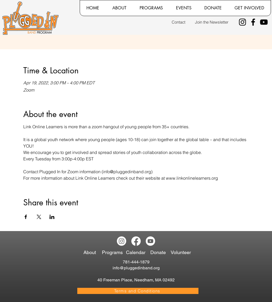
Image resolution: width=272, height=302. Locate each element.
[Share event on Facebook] (25, 217)
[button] (119, 8)
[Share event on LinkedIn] (52, 217)
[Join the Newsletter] (211, 22)
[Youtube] (150, 241)
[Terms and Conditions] (137, 291)
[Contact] (178, 22)
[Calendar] (138, 252)
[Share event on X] (38, 217)
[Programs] (113, 252)
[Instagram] (242, 22)
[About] (91, 252)
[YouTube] (264, 22)
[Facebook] (253, 22)
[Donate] (159, 252)
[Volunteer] (182, 252)
